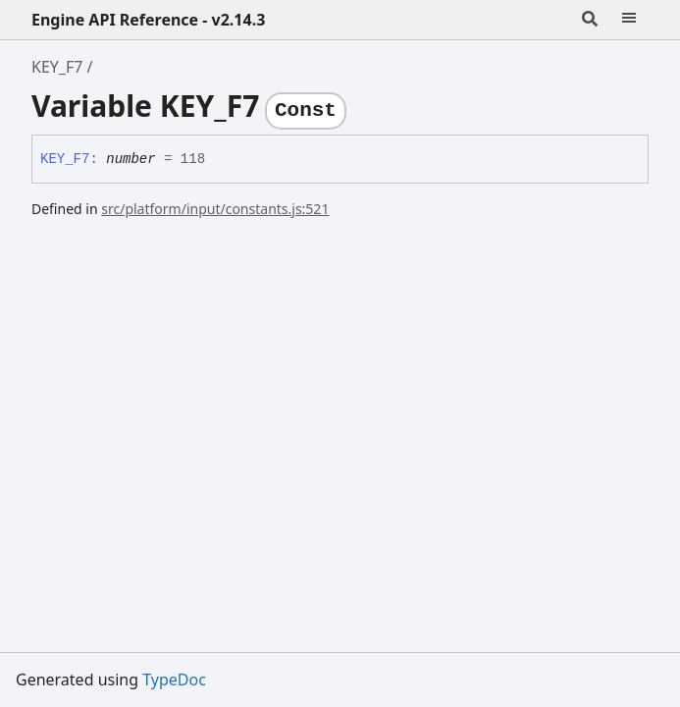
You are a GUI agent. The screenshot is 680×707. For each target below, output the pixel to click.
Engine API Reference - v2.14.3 (148, 19)
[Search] (589, 19)
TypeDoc (174, 679)
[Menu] (629, 19)
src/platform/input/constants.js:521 (215, 208)
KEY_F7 (56, 67)
